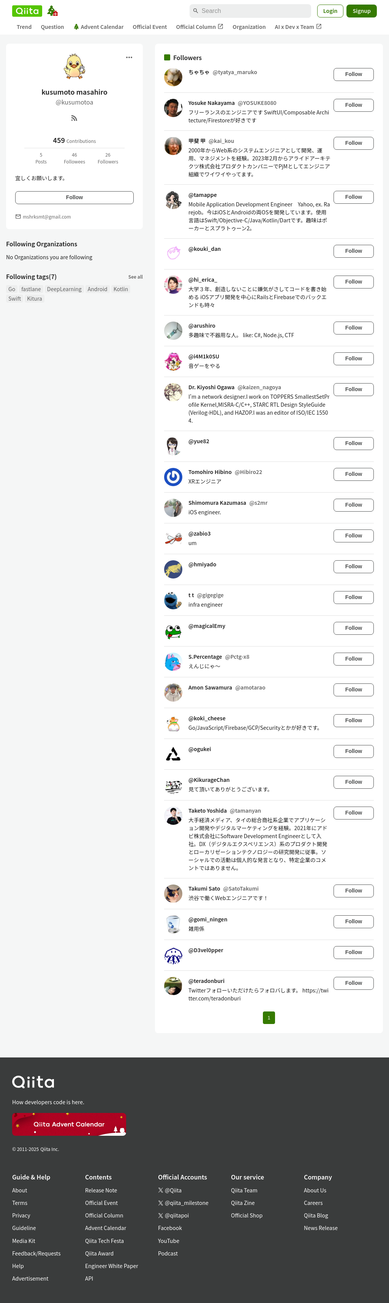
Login (330, 10)
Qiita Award (99, 1253)
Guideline (24, 1228)
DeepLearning (64, 289)
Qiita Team (244, 1190)
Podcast (168, 1253)
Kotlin (121, 289)
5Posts (41, 158)
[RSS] (74, 117)
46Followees (74, 158)
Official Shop (246, 1215)
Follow (74, 197)
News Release (321, 1228)
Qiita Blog (316, 1215)
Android (98, 289)
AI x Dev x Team (298, 27)
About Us (315, 1190)
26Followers (108, 158)
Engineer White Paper (111, 1266)
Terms (19, 1202)
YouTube (168, 1240)
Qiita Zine (243, 1202)
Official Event (150, 26)
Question (52, 26)
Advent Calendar (98, 26)
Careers (313, 1202)
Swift (14, 298)
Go (11, 289)
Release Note (101, 1190)
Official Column (200, 27)
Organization (249, 26)
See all (135, 276)
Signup (362, 10)
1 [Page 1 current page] (268, 1018)
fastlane (31, 289)
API (89, 1278)
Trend (24, 26)
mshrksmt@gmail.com (47, 216)
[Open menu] (129, 57)
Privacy (21, 1215)
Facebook (170, 1228)
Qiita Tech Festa (104, 1240)
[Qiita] (27, 11)
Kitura (34, 298)
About (19, 1190)
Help (18, 1266)
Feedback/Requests (36, 1253)
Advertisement (30, 1278)
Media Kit (23, 1240)
